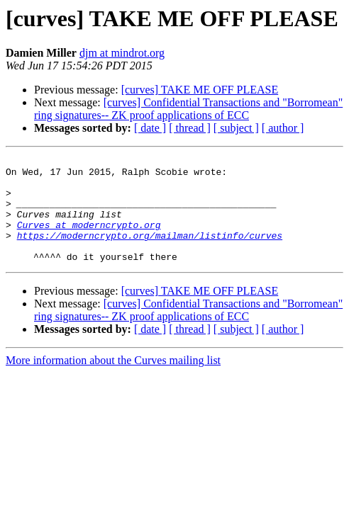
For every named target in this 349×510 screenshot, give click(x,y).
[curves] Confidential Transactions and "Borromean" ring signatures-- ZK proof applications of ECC (188, 108)
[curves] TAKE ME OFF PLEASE (200, 90)
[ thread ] (190, 128)
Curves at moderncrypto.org (89, 239)
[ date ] (150, 128)
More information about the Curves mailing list (113, 381)
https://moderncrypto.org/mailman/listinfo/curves (149, 252)
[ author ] (283, 128)
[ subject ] (236, 128)
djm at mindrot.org (122, 53)
